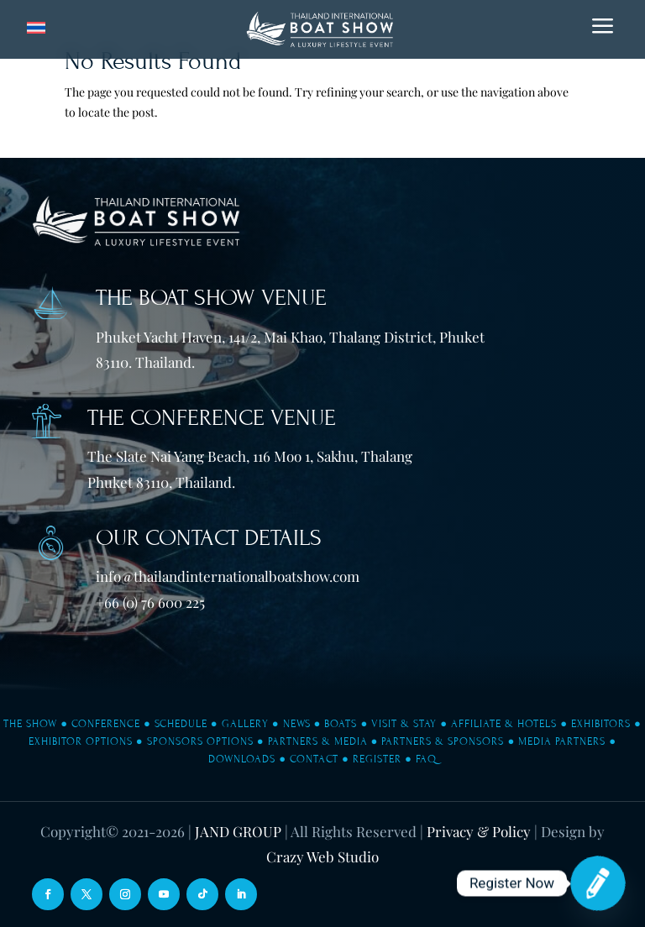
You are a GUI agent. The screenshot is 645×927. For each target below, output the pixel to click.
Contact (314, 759)
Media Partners (562, 741)
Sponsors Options (200, 741)
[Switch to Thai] (36, 28)
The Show (30, 724)
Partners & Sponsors (442, 741)
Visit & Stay (404, 724)
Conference (105, 724)
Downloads (241, 759)
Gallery (245, 724)
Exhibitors (601, 724)
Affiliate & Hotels (504, 724)
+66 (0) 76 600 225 (150, 602)
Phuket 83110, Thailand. (161, 482)
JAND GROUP (238, 831)
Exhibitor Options (81, 741)
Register (377, 759)
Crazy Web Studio (322, 856)
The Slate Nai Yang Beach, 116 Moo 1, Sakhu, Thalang (249, 456)
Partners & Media (318, 741)
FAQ (426, 759)
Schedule (181, 724)
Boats (340, 724)
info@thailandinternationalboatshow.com (227, 576)
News (297, 724)
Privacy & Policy (479, 831)
